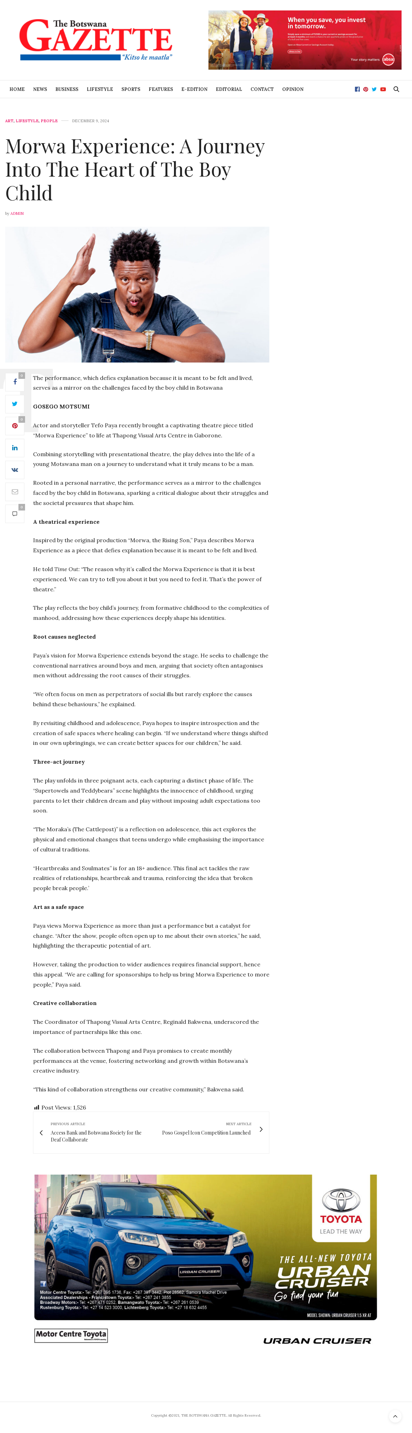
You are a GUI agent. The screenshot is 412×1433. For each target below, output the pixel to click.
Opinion (292, 89)
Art (9, 121)
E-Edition (194, 89)
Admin (17, 213)
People (49, 121)
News (40, 89)
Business (66, 89)
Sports (130, 89)
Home (17, 89)
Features (161, 89)
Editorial (229, 89)
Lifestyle (100, 89)
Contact (262, 89)
